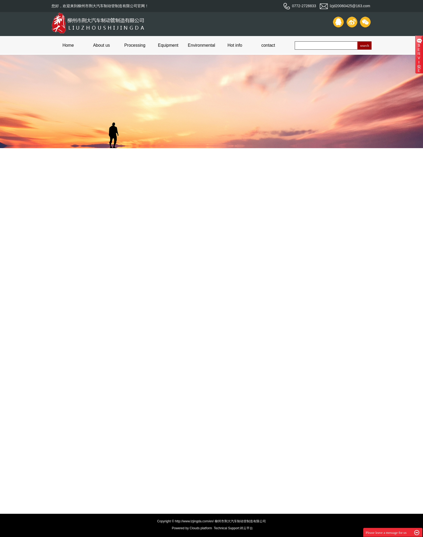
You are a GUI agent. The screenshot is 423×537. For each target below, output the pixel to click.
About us (101, 45)
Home (68, 45)
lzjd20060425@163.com (345, 6)
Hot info (235, 45)
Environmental (201, 45)
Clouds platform (201, 528)
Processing (134, 45)
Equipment (168, 45)
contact (268, 45)
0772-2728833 (300, 6)
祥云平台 (246, 528)
